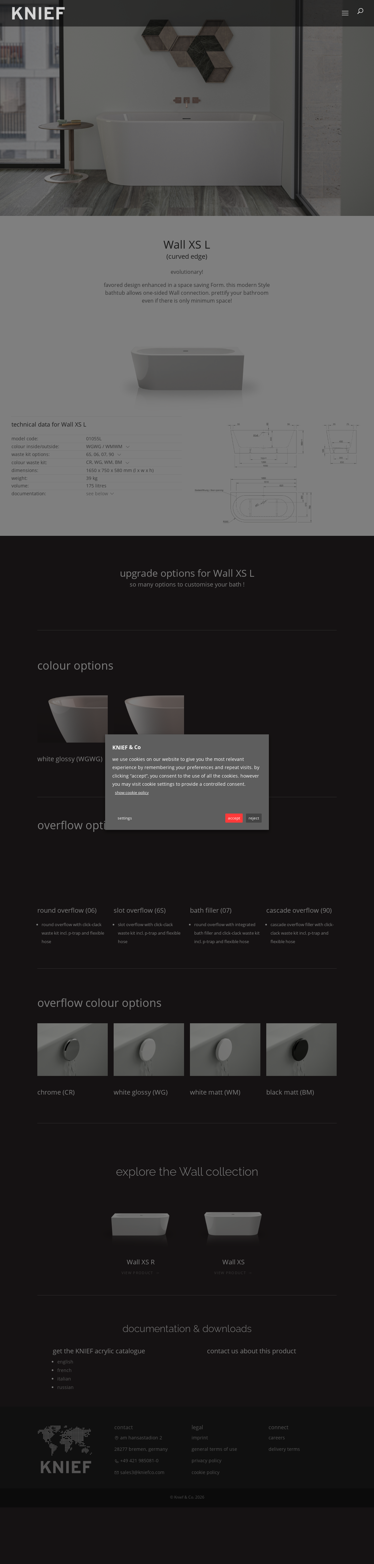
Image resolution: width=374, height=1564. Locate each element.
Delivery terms (284, 1449)
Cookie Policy (205, 1472)
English (65, 1362)
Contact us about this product (251, 1350)
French (64, 1370)
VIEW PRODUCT (141, 1273)
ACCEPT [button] (234, 818)
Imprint (200, 1437)
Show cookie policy (132, 792)
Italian (64, 1379)
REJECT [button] (254, 818)
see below (100, 494)
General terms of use (214, 1449)
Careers (277, 1437)
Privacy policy (206, 1460)
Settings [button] (125, 817)
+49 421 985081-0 (139, 1460)
